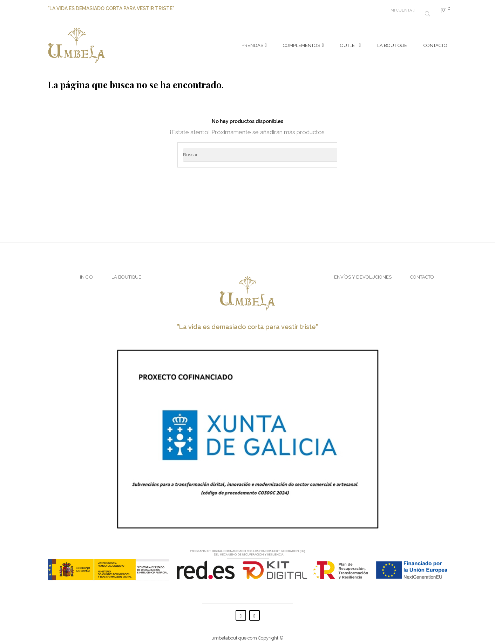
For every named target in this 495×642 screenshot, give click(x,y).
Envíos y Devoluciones (363, 270)
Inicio (86, 270)
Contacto (422, 270)
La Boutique (126, 270)
